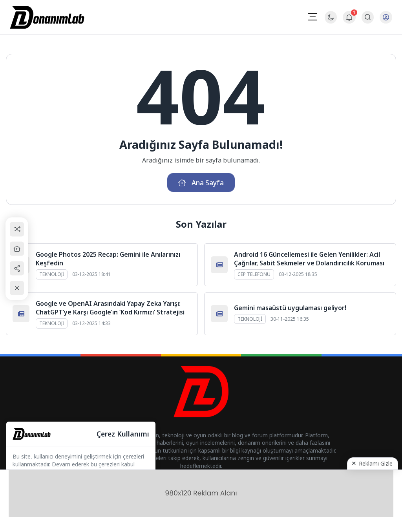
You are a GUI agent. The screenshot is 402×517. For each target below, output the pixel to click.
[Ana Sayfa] (18, 248)
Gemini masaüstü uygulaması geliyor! (290, 308)
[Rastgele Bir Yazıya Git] (18, 229)
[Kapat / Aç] (18, 288)
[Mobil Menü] (312, 17)
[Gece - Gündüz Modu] (331, 21)
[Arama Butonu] (368, 17)
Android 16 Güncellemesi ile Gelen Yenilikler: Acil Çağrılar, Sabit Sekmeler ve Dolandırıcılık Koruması (309, 259)
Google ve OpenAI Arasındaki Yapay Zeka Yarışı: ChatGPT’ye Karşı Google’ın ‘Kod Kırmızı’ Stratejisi (110, 308)
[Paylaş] (18, 268)
